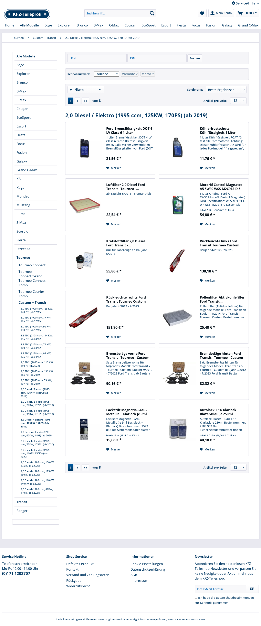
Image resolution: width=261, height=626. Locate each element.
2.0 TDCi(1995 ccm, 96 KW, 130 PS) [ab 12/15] (36, 328)
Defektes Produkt (80, 564)
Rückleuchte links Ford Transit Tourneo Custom (219, 243)
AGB (133, 575)
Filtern (77, 89)
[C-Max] (114, 25)
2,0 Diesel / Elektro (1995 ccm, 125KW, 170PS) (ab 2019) (35, 423)
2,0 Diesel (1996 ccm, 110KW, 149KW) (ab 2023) (37, 482)
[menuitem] (120, 15)
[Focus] (196, 25)
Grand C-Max (27, 170)
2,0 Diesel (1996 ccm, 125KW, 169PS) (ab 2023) (37, 473)
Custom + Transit (32, 302)
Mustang (23, 205)
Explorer (23, 73)
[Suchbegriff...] (120, 13)
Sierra (21, 240)
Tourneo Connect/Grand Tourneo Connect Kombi (32, 278)
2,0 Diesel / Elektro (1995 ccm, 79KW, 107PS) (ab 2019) (37, 403)
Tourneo (23, 257)
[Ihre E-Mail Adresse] (220, 589)
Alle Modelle (26, 56)
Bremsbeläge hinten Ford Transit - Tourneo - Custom (221, 355)
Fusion (22, 152)
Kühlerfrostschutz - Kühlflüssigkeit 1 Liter (218, 130)
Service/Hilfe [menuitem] (244, 3)
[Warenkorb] (247, 13)
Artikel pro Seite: (215, 101)
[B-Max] (98, 25)
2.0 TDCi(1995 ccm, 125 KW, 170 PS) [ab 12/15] (37, 310)
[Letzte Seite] (85, 101)
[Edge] (48, 25)
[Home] (9, 25)
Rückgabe (73, 580)
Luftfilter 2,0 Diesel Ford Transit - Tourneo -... (125, 187)
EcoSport (24, 117)
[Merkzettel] (202, 13)
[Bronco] (82, 25)
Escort (21, 126)
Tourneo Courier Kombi (31, 293)
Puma (21, 214)
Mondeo (23, 196)
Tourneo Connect (32, 265)
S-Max (21, 222)
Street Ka (24, 249)
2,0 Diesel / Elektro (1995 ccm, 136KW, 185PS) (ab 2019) (35, 393)
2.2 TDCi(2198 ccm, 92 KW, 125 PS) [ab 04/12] (36, 355)
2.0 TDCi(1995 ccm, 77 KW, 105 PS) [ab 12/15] (36, 319)
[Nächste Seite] (77, 101)
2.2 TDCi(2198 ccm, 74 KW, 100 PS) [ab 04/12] (36, 346)
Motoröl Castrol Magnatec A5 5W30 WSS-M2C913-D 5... (221, 187)
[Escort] (166, 25)
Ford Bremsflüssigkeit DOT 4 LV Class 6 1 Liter (129, 130)
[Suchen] (152, 13)
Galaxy (22, 161)
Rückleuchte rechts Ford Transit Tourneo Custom (126, 299)
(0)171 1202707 (16, 573)
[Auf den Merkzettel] (114, 168)
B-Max (21, 91)
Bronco (22, 82)
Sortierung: (195, 89)
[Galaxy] (227, 25)
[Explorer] (64, 25)
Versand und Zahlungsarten (87, 575)
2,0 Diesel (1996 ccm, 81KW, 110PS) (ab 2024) (37, 491)
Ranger (22, 510)
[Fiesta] (181, 25)
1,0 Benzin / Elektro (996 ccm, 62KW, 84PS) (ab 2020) (36, 433)
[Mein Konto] (221, 13)
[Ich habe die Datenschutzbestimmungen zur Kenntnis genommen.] (196, 597)
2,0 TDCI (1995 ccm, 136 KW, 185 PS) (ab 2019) (37, 373)
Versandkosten (120, 619)
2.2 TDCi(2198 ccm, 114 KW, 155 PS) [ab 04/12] (37, 337)
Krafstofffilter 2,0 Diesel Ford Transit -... (125, 243)
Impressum (139, 580)
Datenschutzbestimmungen (235, 598)
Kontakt (72, 569)
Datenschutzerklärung (147, 569)
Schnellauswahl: (78, 74)
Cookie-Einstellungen (146, 564)
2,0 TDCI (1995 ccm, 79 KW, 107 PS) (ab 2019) (36, 382)
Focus (21, 144)
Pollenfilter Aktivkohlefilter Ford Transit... (222, 299)
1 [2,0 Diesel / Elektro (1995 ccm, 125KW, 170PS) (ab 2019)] (70, 101)
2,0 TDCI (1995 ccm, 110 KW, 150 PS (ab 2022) (37, 364)
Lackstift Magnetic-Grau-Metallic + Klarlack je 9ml (126, 412)
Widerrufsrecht (78, 586)
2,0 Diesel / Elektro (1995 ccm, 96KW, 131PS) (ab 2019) (37, 412)
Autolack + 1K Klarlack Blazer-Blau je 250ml (218, 412)
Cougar (22, 109)
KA (19, 179)
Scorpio (22, 231)
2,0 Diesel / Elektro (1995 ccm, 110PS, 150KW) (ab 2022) (35, 453)
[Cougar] (130, 25)
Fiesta (21, 135)
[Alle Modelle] (29, 25)
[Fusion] (211, 25)
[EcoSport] (148, 25)
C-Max (21, 100)
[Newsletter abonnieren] (252, 589)
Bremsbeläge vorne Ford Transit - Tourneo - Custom (127, 355)
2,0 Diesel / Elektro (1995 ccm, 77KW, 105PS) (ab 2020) (37, 442)
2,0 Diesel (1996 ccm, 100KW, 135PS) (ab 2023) (37, 464)
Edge (20, 65)
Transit (22, 502)
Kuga (20, 187)
